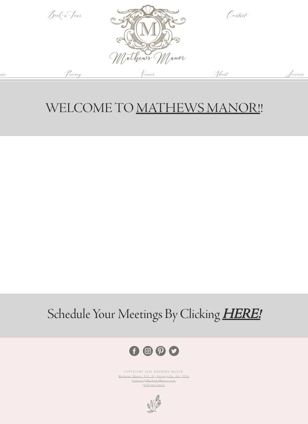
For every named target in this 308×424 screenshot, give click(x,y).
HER (236, 315)
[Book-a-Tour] (64, 16)
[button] (147, 74)
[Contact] (236, 15)
